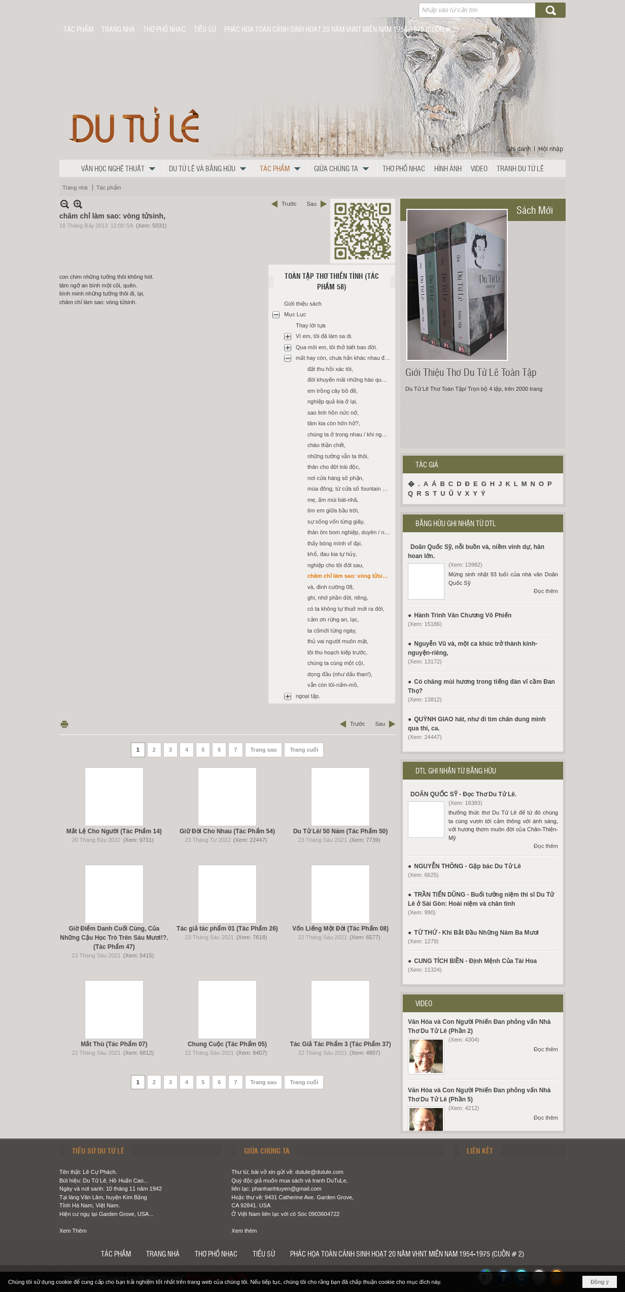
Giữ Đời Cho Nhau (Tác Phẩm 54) (227, 831)
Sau (311, 204)
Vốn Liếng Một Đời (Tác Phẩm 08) (340, 928)
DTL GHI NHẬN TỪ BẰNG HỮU (455, 770)
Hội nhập (550, 149)
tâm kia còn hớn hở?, (333, 423)
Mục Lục (295, 314)
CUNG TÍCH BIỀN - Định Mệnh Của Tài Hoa (475, 961)
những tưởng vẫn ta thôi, (338, 456)
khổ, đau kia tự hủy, (332, 554)
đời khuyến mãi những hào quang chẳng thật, (350, 380)
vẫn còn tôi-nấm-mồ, (333, 685)
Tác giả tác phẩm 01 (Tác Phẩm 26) (227, 928)
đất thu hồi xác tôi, (330, 369)
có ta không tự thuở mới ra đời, (346, 609)
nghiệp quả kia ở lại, (332, 401)
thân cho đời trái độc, (333, 467)
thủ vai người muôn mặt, (337, 641)
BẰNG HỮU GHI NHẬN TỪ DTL (455, 523)
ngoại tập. (308, 696)
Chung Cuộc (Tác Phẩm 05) (227, 1044)
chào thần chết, (326, 445)
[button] (120, 168)
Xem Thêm (73, 1231)
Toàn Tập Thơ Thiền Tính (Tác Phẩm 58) (332, 281)
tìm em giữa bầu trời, (333, 510)
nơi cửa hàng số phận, (335, 478)
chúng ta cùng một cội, (335, 663)
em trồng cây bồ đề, (332, 391)
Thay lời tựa (311, 325)
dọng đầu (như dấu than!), (339, 674)
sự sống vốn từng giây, (336, 522)
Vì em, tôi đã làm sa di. (324, 336)
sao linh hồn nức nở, (333, 413)
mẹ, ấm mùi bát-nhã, (333, 500)
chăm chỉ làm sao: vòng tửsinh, (349, 576)
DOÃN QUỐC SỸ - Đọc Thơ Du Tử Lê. (463, 794)
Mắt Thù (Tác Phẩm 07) (114, 1044)
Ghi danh (518, 149)
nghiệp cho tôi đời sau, (335, 565)
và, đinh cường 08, (330, 587)
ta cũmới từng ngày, (332, 630)
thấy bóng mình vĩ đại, (334, 543)
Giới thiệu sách (303, 304)
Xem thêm (244, 1231)
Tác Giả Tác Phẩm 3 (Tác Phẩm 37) (340, 1044)
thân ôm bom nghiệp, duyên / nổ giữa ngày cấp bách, (350, 532)
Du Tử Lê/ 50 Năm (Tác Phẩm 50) (340, 831)
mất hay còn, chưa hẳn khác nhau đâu (343, 358)
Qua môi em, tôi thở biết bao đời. (336, 347)
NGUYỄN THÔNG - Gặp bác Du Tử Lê (467, 866)
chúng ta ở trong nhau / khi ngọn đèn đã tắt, (350, 434)
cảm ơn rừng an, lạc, (333, 619)
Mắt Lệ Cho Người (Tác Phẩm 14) (114, 831)
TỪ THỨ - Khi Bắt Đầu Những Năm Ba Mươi (476, 932)
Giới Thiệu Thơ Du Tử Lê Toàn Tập (471, 372)
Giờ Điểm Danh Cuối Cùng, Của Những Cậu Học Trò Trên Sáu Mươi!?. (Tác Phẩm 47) (114, 937)
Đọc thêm (546, 591)
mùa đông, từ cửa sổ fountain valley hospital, (350, 489)
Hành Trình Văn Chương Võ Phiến (462, 615)
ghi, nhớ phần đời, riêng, (337, 598)
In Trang (64, 724)
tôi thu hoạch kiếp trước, (337, 652)
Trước (289, 204)
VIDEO (423, 1003)
